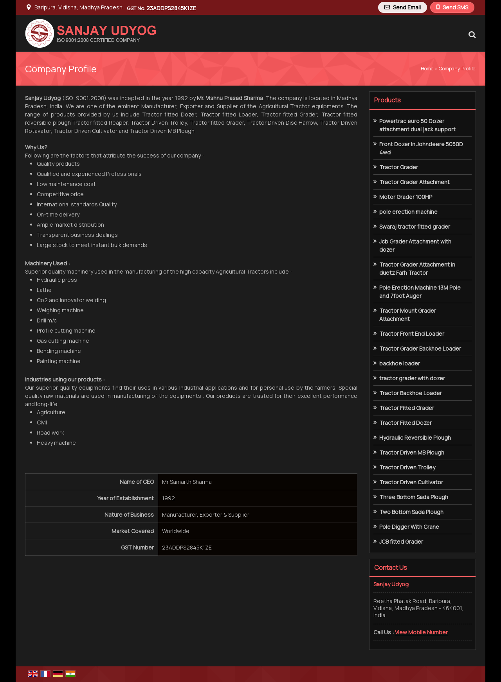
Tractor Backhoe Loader (410, 393)
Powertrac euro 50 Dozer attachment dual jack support (417, 125)
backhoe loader (399, 363)
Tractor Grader (398, 167)
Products (387, 100)
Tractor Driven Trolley (407, 467)
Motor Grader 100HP (405, 196)
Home (427, 68)
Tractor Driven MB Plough (411, 452)
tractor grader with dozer (412, 378)
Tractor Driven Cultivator (411, 482)
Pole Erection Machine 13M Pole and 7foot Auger (420, 291)
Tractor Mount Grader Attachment (407, 314)
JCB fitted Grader (401, 541)
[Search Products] (471, 34)
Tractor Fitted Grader (406, 408)
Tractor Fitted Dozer (405, 422)
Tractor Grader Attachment (414, 182)
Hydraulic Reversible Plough (415, 437)
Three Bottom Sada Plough (413, 497)
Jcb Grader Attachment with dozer (415, 245)
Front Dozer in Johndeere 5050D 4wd (421, 148)
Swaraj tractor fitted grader (414, 226)
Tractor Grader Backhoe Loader (420, 348)
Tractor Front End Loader (411, 333)
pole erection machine (408, 211)
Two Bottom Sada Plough (411, 512)
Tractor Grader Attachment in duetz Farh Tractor (417, 268)
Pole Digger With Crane (409, 526)
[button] (421, 632)
